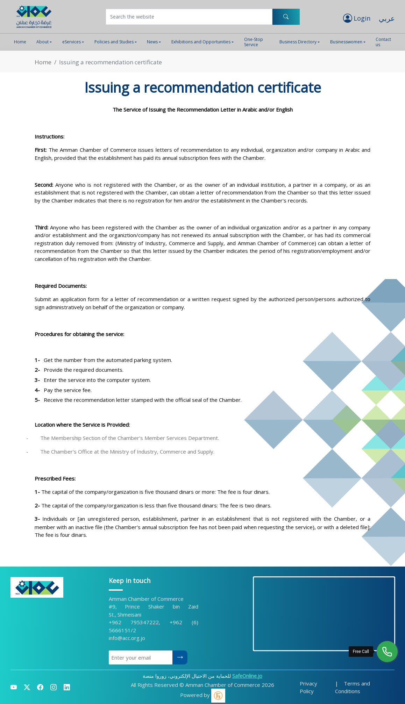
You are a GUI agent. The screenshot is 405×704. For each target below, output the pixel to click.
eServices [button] (71, 42)
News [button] (152, 42)
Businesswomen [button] (346, 42)
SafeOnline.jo (247, 676)
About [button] (42, 42)
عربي (387, 18)
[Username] (189, 17)
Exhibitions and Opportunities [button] (200, 42)
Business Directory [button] (298, 42)
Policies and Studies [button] (114, 42)
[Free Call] (387, 651)
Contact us (383, 41)
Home (20, 42)
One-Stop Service (253, 41)
